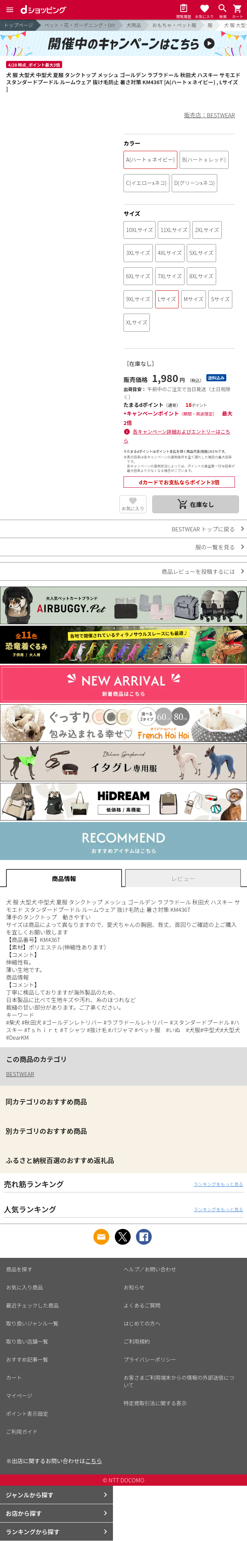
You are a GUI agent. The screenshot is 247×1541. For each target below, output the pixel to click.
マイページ (19, 1395)
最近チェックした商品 (32, 1305)
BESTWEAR (20, 1074)
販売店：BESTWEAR (209, 115)
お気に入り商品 (24, 1287)
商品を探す (19, 1269)
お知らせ (134, 1287)
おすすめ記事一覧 (27, 1359)
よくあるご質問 (142, 1305)
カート (14, 1377)
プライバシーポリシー (150, 1359)
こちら (93, 1461)
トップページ (18, 25)
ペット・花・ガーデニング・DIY (79, 25)
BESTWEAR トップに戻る (203, 529)
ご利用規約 (137, 1341)
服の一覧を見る (215, 547)
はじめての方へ (142, 1323)
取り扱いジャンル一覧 (32, 1323)
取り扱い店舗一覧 (27, 1341)
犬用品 (134, 25)
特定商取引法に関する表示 (155, 1403)
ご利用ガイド (22, 1431)
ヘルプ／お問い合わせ (150, 1269)
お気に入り (133, 508)
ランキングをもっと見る (218, 1184)
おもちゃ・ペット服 (174, 25)
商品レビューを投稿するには (198, 571)
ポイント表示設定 (27, 1413)
